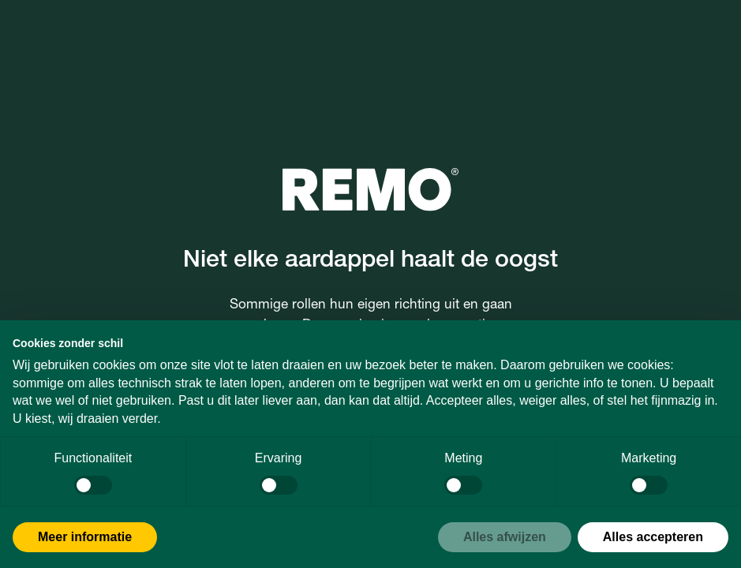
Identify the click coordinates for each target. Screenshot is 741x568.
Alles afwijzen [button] (504, 537)
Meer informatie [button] (85, 537)
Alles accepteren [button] (653, 537)
